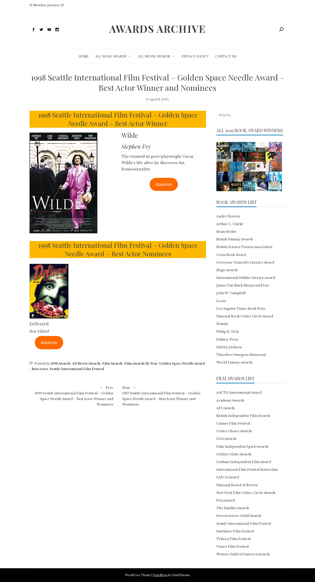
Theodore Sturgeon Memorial (241, 355)
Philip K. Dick (227, 332)
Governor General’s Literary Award (245, 262)
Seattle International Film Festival (77, 369)
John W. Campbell (230, 293)
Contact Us (225, 56)
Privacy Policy (195, 56)
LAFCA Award (227, 477)
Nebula (222, 324)
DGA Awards (226, 439)
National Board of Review (237, 485)
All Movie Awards (154, 56)
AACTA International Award (239, 393)
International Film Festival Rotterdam (247, 470)
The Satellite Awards (232, 508)
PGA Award (225, 500)
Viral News (160, 575)
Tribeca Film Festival (233, 539)
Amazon (163, 184)
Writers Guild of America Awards (243, 554)
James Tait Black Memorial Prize (242, 285)
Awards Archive (157, 28)
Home (84, 56)
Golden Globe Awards (234, 454)
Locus (221, 301)
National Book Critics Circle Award (244, 316)
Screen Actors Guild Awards (238, 516)
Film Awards (112, 363)
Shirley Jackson (229, 347)
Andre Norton (228, 216)
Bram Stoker (226, 232)
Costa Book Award (231, 255)
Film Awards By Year (140, 363)
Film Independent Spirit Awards (242, 447)
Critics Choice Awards (234, 431)
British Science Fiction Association (244, 247)
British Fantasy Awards (234, 239)
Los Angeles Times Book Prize (241, 309)
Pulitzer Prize (227, 339)
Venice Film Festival (232, 547)
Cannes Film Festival (233, 423)
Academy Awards (230, 400)
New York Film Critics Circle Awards (246, 493)
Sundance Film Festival (235, 531)
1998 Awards (60, 363)
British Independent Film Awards (243, 416)
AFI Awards (225, 408)
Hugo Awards (227, 270)
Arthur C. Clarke (229, 224)
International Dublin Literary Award (245, 278)
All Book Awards (110, 56)
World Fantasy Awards (234, 362)
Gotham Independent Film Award (243, 462)
